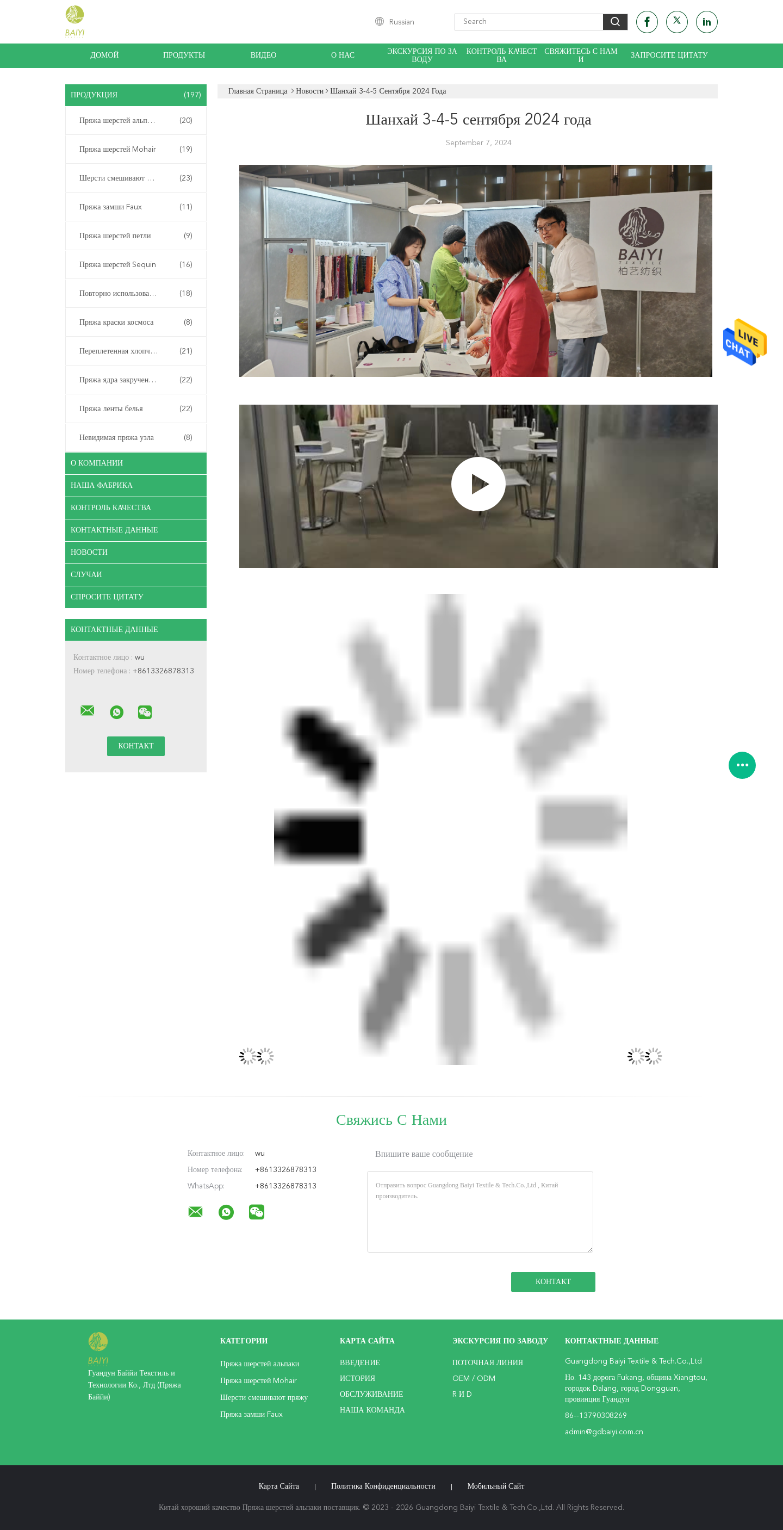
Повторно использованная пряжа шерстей (138, 293)
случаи (86, 575)
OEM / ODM (473, 1379)
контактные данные (114, 530)
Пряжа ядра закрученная (135, 380)
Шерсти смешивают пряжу (135, 178)
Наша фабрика (102, 486)
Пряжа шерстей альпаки (135, 120)
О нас (343, 55)
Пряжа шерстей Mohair (135, 149)
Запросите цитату (669, 55)
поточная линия (487, 1363)
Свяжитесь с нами (580, 56)
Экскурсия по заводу (422, 56)
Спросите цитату (107, 597)
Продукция (136, 95)
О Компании (97, 463)
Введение (360, 1363)
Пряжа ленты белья (135, 409)
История (357, 1379)
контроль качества (111, 508)
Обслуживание (371, 1394)
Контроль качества (502, 56)
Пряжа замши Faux (135, 207)
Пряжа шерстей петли (135, 236)
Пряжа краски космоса (135, 322)
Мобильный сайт (496, 1486)
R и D (462, 1394)
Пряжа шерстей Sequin (135, 264)
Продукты (184, 55)
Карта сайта (279, 1486)
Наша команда (372, 1410)
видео (264, 55)
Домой (104, 55)
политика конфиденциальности (383, 1486)
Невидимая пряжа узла (135, 437)
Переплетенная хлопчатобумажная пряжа (138, 351)
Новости (89, 552)
